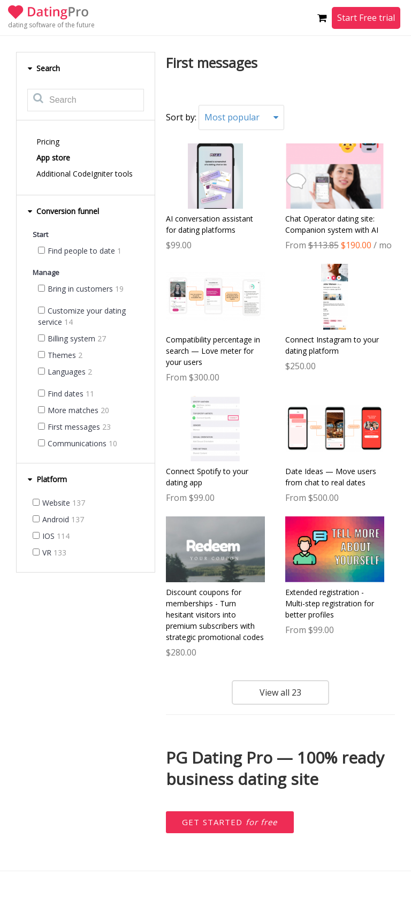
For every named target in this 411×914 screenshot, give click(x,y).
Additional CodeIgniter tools (84, 174)
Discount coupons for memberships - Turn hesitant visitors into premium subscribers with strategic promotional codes (215, 614)
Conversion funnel (63, 211)
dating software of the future (51, 24)
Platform (47, 479)
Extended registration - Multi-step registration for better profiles (329, 603)
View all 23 (280, 692)
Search (43, 68)
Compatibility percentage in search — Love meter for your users (213, 350)
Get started (230, 822)
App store (53, 158)
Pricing (47, 141)
